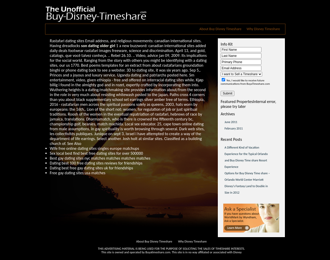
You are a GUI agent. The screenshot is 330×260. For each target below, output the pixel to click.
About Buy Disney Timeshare (221, 29)
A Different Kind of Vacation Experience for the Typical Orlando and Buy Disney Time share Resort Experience (246, 157)
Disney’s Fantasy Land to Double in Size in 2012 (246, 189)
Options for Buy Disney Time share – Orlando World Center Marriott (247, 176)
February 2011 (234, 128)
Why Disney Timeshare (263, 29)
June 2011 (231, 122)
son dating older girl (98, 45)
